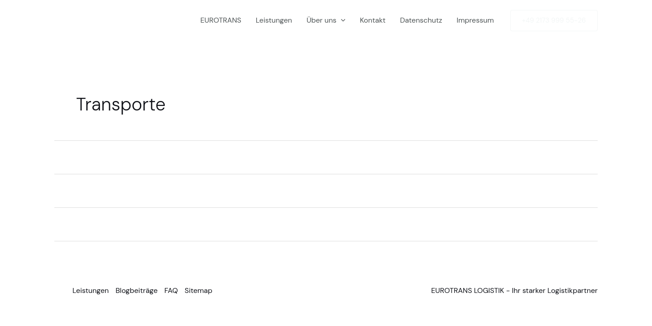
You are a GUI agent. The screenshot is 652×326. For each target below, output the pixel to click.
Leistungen (274, 20)
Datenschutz (421, 20)
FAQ (171, 290)
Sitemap (198, 290)
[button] (340, 20)
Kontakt (373, 20)
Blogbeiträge (136, 290)
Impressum (475, 20)
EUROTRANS (220, 20)
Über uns (326, 20)
